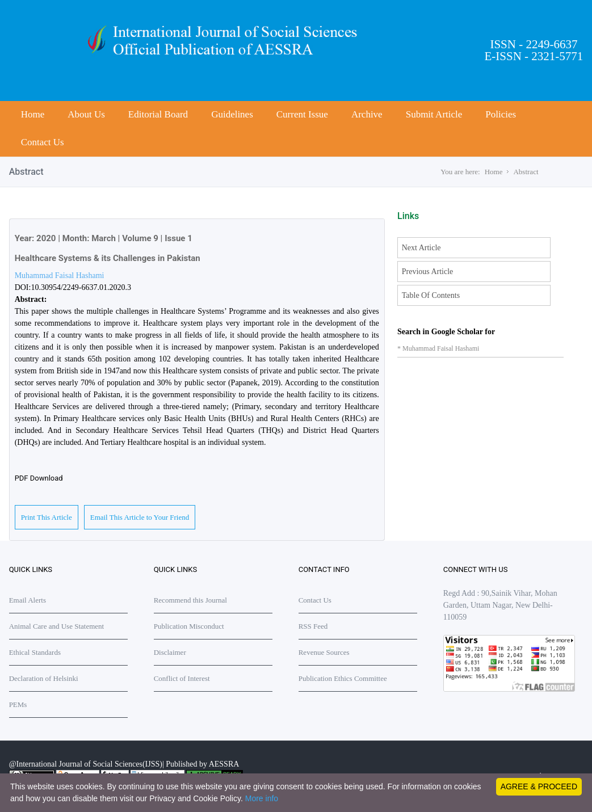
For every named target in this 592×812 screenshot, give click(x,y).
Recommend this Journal (190, 600)
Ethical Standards (35, 652)
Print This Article (46, 517)
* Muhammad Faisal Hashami (438, 348)
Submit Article (434, 114)
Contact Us (42, 142)
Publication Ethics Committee (343, 678)
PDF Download (39, 478)
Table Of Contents (431, 295)
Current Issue (302, 114)
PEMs (18, 704)
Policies (500, 114)
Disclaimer (170, 652)
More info (261, 798)
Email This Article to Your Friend (140, 517)
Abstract (525, 171)
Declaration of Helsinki (43, 678)
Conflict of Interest (182, 678)
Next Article (421, 247)
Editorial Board (158, 114)
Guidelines (232, 114)
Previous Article (428, 271)
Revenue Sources (324, 652)
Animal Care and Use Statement (56, 626)
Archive (367, 114)
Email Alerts (27, 600)
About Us (86, 114)
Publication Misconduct (189, 626)
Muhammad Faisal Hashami (59, 275)
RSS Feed (313, 626)
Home (33, 114)
